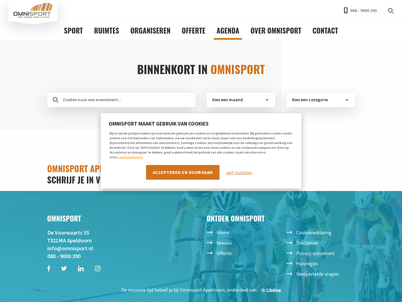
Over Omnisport (275, 30)
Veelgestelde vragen (317, 274)
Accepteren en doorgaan (183, 172)
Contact (325, 30)
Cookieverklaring (314, 232)
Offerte (194, 30)
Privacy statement (315, 253)
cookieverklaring (130, 157)
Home (223, 232)
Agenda (228, 30)
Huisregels (307, 263)
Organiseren (150, 30)
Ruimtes (106, 30)
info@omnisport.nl (70, 248)
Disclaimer (307, 243)
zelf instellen (239, 172)
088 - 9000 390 (360, 10)
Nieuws (224, 243)
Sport (73, 30)
